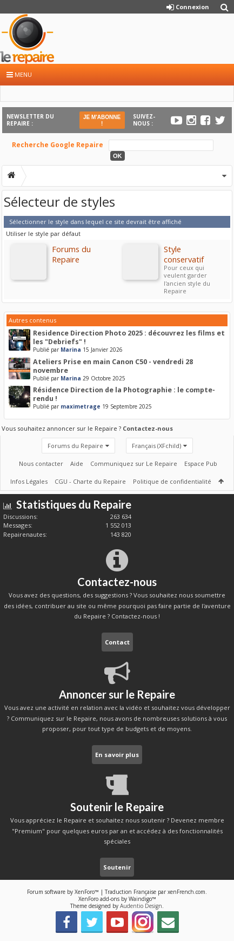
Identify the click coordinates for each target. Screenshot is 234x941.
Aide (76, 463)
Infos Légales (29, 481)
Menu (19, 74)
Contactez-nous (148, 428)
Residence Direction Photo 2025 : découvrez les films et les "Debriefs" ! (129, 337)
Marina (71, 349)
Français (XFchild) (156, 446)
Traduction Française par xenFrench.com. (156, 892)
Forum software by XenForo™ (64, 892)
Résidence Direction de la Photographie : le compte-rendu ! (124, 394)
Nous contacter (41, 463)
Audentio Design (141, 906)
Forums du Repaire (75, 446)
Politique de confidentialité (172, 481)
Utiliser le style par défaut (43, 233)
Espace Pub (200, 463)
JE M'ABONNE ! (102, 120)
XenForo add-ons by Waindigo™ (117, 899)
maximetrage (81, 406)
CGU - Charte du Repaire (90, 481)
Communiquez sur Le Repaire (133, 463)
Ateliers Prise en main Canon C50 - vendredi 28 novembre (113, 366)
